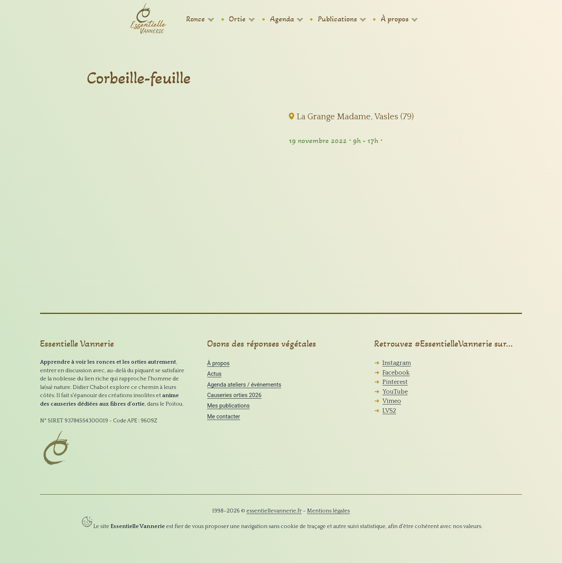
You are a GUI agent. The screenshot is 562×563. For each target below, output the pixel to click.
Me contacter (223, 416)
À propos (394, 19)
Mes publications (228, 406)
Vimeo (391, 400)
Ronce (195, 19)
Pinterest (395, 381)
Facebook (396, 372)
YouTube (395, 391)
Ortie (237, 19)
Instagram (396, 362)
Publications (337, 19)
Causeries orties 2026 (234, 395)
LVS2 (389, 410)
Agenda (282, 19)
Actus (214, 374)
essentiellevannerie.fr (274, 511)
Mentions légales (328, 511)
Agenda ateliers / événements (244, 385)
